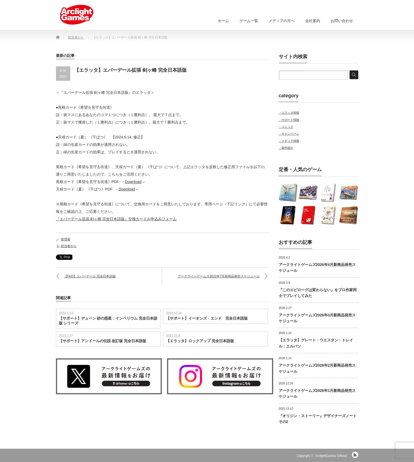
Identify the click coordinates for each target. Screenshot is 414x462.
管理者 (65, 239)
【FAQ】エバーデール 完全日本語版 (90, 276)
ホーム (223, 21)
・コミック (286, 126)
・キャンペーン (289, 133)
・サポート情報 (289, 119)
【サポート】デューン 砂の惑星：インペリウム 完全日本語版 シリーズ (108, 320)
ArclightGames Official (330, 456)
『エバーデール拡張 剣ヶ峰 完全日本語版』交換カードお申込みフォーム (116, 219)
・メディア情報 (289, 140)
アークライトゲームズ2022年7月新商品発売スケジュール (219, 276)
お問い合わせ (342, 21)
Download (133, 182)
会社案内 (312, 21)
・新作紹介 (286, 147)
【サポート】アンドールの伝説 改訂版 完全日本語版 (102, 341)
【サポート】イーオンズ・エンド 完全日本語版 (207, 318)
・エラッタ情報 (289, 112)
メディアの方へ (282, 21)
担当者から (69, 246)
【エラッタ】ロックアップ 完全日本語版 (200, 341)
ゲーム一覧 (248, 21)
